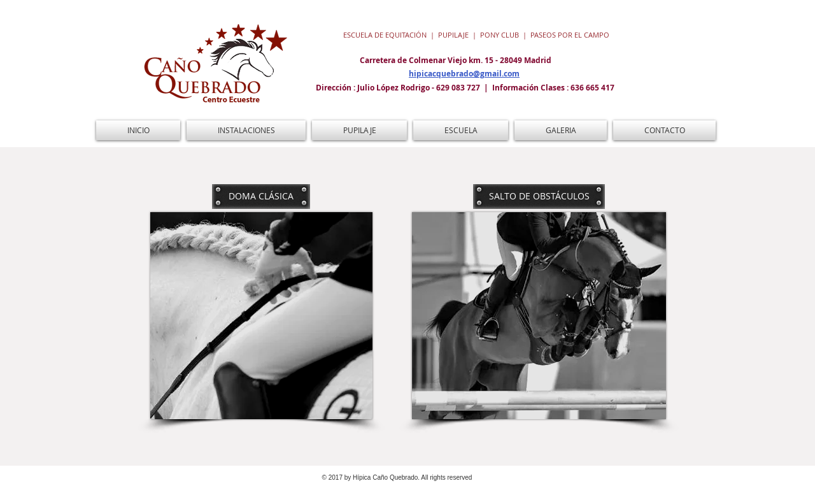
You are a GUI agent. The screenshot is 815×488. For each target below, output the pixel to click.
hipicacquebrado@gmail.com (464, 73)
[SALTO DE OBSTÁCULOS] (539, 196)
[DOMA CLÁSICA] (261, 196)
